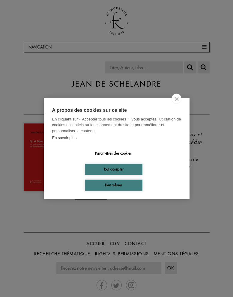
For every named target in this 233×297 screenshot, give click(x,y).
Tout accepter (113, 169)
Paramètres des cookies (113, 153)
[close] (176, 99)
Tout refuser (113, 185)
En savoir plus (64, 137)
